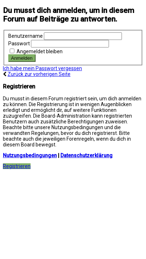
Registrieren (17, 166)
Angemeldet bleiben (36, 51)
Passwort (19, 43)
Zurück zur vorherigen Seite (39, 74)
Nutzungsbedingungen (30, 155)
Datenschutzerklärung (86, 155)
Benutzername (25, 36)
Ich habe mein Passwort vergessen (42, 68)
